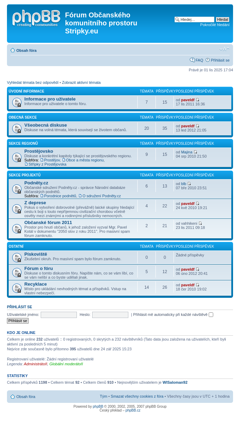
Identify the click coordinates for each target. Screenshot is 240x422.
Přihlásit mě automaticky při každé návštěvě (173, 314)
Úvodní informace (26, 91)
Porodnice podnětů (60, 196)
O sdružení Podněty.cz (101, 196)
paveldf (188, 100)
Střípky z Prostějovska (47, 164)
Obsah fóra (26, 50)
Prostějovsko (38, 151)
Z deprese (35, 202)
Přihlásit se (220, 60)
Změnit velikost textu (224, 49)
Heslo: (85, 314)
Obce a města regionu (85, 160)
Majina (186, 152)
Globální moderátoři (66, 364)
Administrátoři (35, 364)
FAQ (199, 60)
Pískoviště (35, 254)
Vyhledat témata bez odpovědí (32, 82)
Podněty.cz (36, 182)
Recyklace (35, 284)
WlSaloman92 (175, 382)
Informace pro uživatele (49, 99)
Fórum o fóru (38, 268)
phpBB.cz (133, 410)
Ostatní (16, 246)
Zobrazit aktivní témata (81, 82)
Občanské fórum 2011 (48, 222)
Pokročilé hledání (215, 25)
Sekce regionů (23, 143)
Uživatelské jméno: (23, 314)
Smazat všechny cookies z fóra (137, 396)
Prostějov (52, 160)
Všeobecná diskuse (45, 125)
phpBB (98, 406)
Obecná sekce (23, 117)
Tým (103, 396)
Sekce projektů (25, 175)
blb (183, 184)
